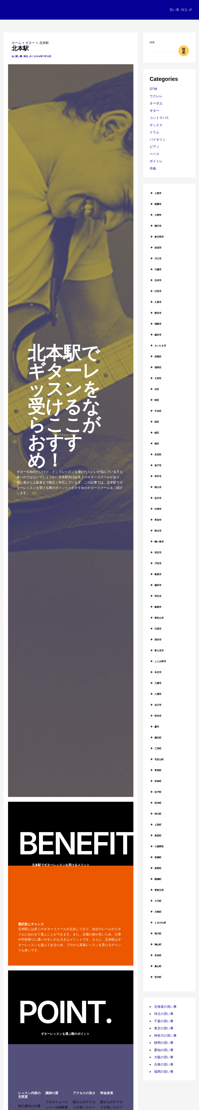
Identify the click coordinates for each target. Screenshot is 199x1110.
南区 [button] (154, 443)
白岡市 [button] (155, 509)
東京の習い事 (163, 1028)
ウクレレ (156, 96)
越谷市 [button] (155, 334)
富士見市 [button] (157, 650)
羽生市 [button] (155, 596)
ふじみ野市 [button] (158, 661)
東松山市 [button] (157, 618)
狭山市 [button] (155, 487)
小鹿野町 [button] (157, 846)
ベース (154, 154)
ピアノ (154, 146)
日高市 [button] (155, 628)
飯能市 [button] (155, 607)
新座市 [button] (155, 574)
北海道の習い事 (165, 1006)
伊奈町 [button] (155, 781)
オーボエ (156, 103)
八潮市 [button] (155, 694)
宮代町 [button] (155, 977)
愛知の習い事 (163, 1050)
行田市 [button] (155, 291)
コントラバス (159, 118)
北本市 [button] (155, 280)
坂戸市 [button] (155, 465)
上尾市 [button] (155, 193)
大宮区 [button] (155, 378)
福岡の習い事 (163, 1071)
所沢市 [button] (155, 552)
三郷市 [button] (155, 683)
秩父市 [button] (155, 530)
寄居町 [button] (155, 770)
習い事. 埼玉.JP (180, 10)
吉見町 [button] (155, 955)
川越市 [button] (155, 269)
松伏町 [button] (155, 803)
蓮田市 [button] (155, 585)
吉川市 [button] (155, 705)
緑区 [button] (154, 432)
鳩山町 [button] (155, 944)
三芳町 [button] (155, 748)
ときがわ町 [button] (158, 922)
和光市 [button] (155, 716)
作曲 (153, 168)
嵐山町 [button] (155, 966)
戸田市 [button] (155, 563)
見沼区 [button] (155, 454)
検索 (152, 42)
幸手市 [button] (155, 476)
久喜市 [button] (155, 302)
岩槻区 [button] (155, 356)
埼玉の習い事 (163, 1014)
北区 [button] (154, 389)
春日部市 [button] (157, 236)
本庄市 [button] (155, 672)
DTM (153, 89)
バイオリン (158, 139)
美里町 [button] (155, 835)
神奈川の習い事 (165, 1035)
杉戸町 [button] (155, 792)
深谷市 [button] (155, 639)
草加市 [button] (155, 520)
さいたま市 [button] (158, 345)
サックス (156, 125)
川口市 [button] (155, 258)
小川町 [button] (155, 901)
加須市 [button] (155, 247)
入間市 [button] (155, 215)
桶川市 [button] (155, 226)
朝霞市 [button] (155, 204)
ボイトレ (156, 161)
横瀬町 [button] (155, 879)
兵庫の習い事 (163, 1064)
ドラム (154, 132)
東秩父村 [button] (157, 890)
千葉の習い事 (163, 1021)
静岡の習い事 (163, 1042)
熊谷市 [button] (155, 313)
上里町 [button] (155, 824)
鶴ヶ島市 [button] (157, 541)
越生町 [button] (155, 737)
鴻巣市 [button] (155, 324)
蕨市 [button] (154, 726)
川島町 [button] (155, 911)
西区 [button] (154, 422)
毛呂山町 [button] (157, 759)
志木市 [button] (155, 498)
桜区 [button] (154, 400)
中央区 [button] (155, 411)
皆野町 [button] (155, 868)
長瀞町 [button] (155, 857)
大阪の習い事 (163, 1057)
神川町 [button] (155, 813)
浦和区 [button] (155, 367)
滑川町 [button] (155, 933)
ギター (154, 110)
